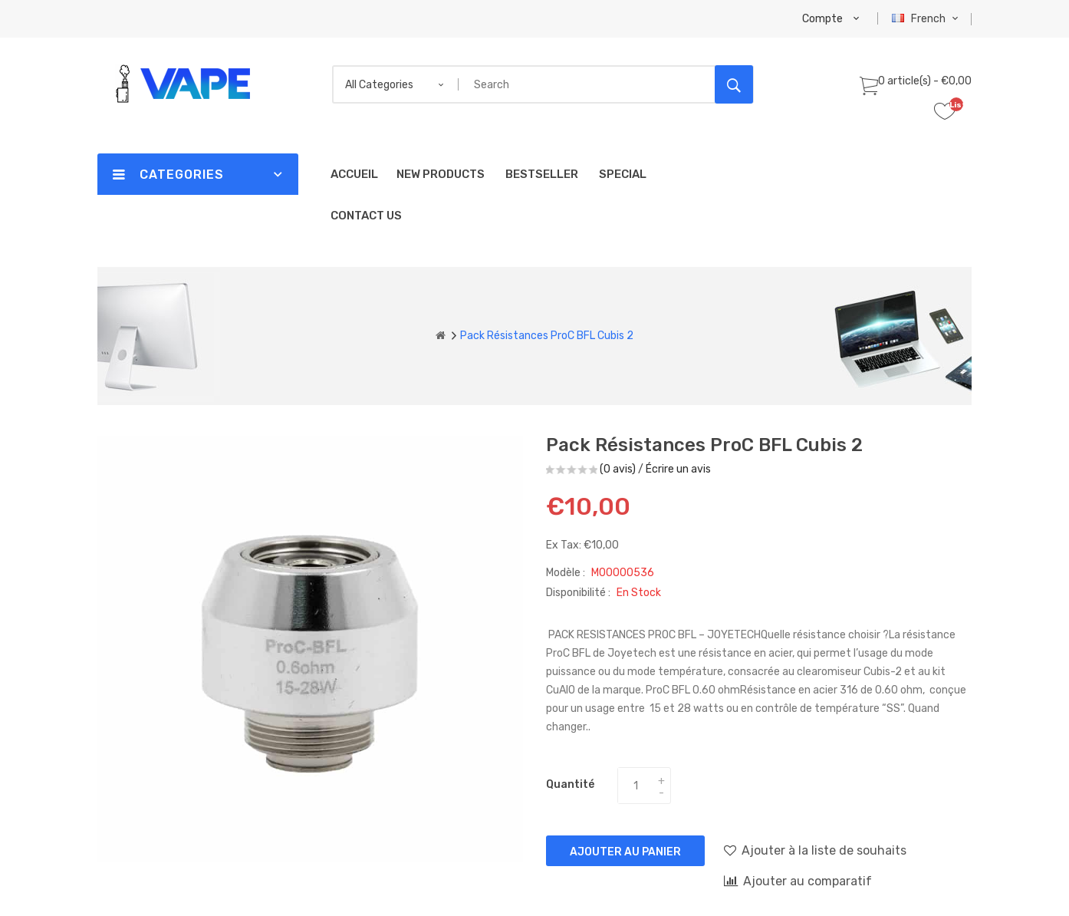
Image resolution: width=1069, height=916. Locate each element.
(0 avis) (618, 469)
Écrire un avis (678, 469)
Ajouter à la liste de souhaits (815, 850)
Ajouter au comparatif (798, 880)
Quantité (570, 784)
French (927, 18)
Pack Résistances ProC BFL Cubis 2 (546, 335)
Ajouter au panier (625, 851)
